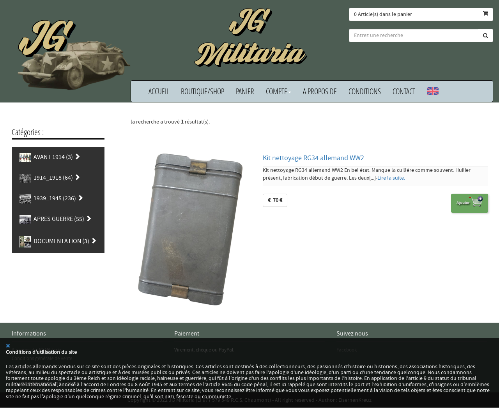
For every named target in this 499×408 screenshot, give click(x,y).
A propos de (320, 91)
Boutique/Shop (202, 91)
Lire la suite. (391, 178)
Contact (404, 91)
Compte (278, 91)
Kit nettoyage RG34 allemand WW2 (313, 158)
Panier (245, 91)
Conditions (365, 91)
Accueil (159, 91)
